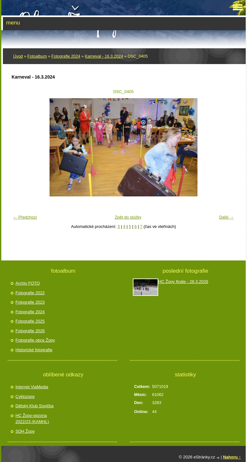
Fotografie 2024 (65, 56)
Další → (226, 217)
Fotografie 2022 (30, 292)
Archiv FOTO (27, 283)
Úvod (18, 56)
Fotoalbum (37, 56)
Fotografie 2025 (30, 321)
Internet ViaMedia (31, 386)
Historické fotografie (33, 349)
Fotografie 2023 (30, 302)
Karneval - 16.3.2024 (104, 56)
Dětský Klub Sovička (34, 405)
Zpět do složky (128, 217)
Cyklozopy (25, 396)
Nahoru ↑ (232, 457)
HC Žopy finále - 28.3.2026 (183, 281)
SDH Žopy (25, 431)
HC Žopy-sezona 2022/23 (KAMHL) (32, 418)
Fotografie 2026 (30, 330)
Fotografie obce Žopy (35, 340)
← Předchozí (25, 217)
